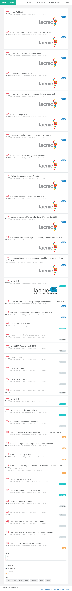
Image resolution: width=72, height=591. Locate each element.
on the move (34, 580)
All (7, 559)
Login (66, 2)
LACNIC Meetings (11, 566)
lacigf (20, 580)
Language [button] (41, 2)
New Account (54, 2)
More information (15, 14)
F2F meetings (10, 568)
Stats (39, 14)
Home (30, 2)
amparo (48, 580)
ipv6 (8, 580)
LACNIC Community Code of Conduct (50, 589)
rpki (41, 580)
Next (7, 556)
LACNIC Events (8, 2)
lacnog (14, 580)
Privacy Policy (65, 589)
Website (45, 14)
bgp (26, 580)
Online (8, 573)
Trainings (9, 571)
